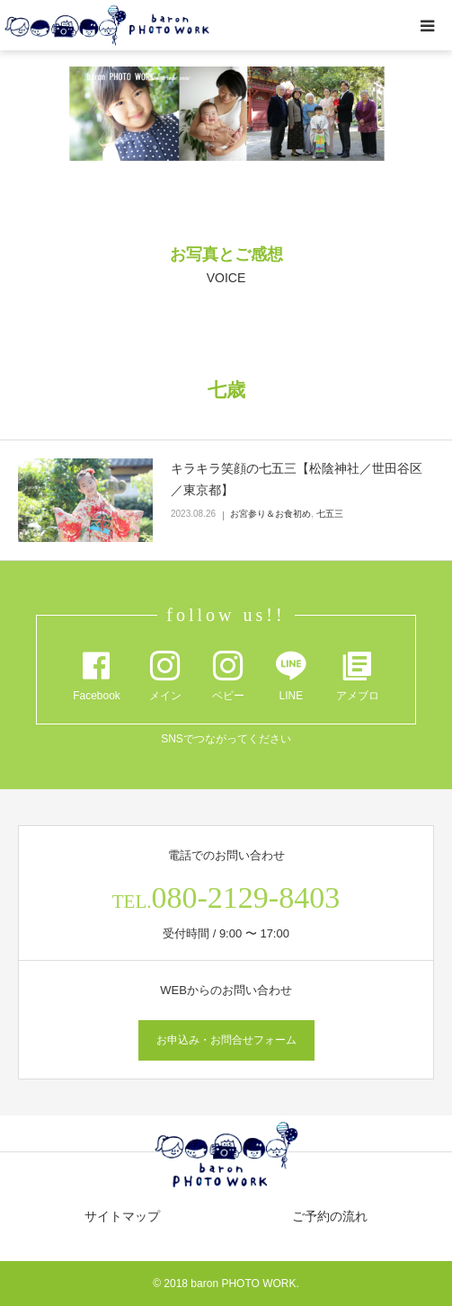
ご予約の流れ (330, 1216)
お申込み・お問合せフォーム (226, 1040)
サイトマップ (122, 1216)
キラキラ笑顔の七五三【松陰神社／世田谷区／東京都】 (296, 479)
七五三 (329, 514)
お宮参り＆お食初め (270, 514)
